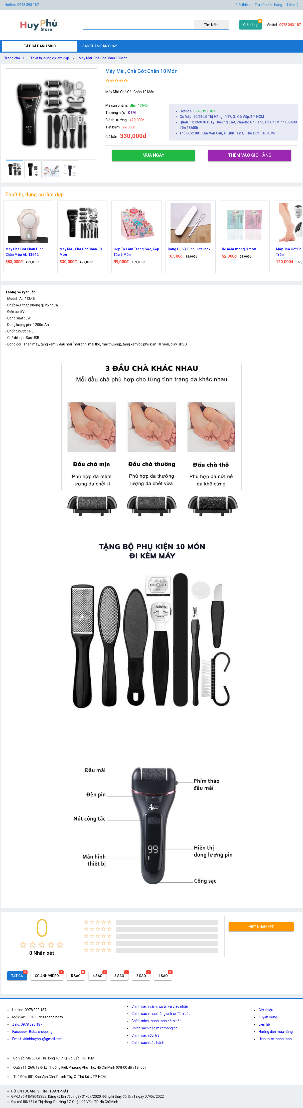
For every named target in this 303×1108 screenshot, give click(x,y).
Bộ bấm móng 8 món (239, 249)
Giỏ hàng (250, 25)
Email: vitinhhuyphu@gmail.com (37, 1039)
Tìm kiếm (211, 25)
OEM (132, 113)
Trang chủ (15, 58)
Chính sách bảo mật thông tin (154, 1028)
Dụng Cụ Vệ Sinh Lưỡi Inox (189, 249)
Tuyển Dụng (268, 1017)
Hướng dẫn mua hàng (276, 1032)
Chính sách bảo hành (147, 1043)
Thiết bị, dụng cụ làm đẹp (49, 58)
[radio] (23, 944)
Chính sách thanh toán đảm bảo (156, 1021)
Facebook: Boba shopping (32, 1032)
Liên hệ (292, 5)
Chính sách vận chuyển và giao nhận (159, 1006)
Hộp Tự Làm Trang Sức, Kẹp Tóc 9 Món (136, 252)
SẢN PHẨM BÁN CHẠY (99, 46)
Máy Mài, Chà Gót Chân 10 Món (103, 58)
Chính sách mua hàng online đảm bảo (161, 1014)
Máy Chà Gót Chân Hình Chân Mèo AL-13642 (25, 252)
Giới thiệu (242, 5)
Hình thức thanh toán (275, 1039)
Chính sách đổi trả (145, 1035)
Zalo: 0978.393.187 (27, 1024)
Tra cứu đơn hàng (268, 5)
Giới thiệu (266, 1010)
